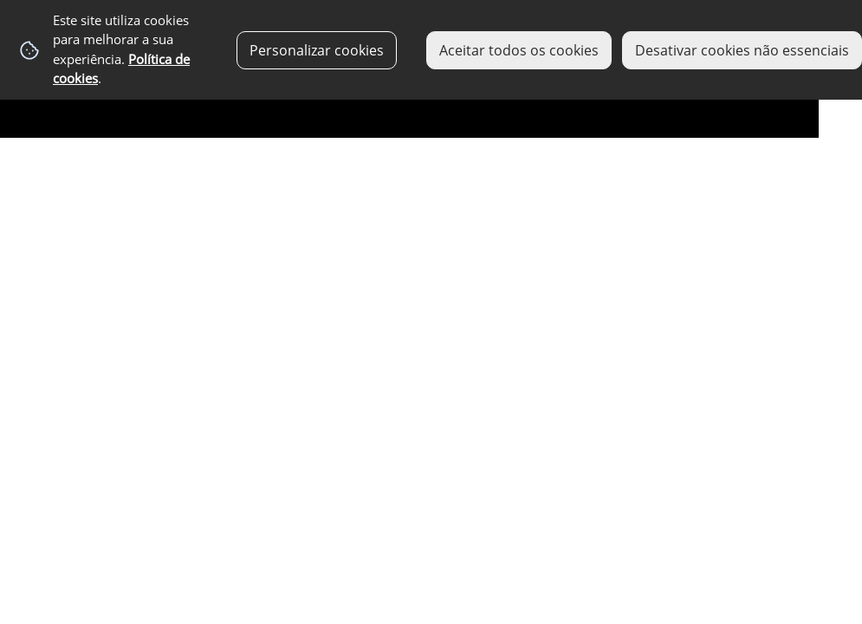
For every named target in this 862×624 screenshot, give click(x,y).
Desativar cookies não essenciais (742, 50)
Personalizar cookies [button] (317, 50)
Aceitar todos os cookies (519, 50)
